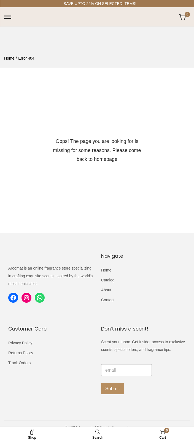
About (106, 290)
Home (9, 58)
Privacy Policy (20, 343)
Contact (107, 300)
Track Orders (19, 363)
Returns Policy (20, 353)
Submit (112, 388)
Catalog (107, 280)
